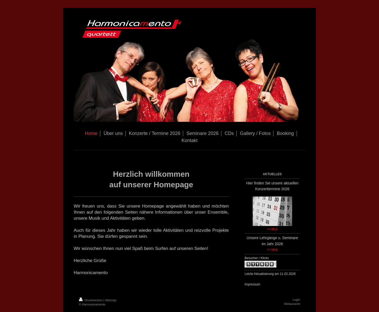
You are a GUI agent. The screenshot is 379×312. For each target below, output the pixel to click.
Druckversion (91, 300)
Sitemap (110, 300)
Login (296, 299)
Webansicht (292, 303)
